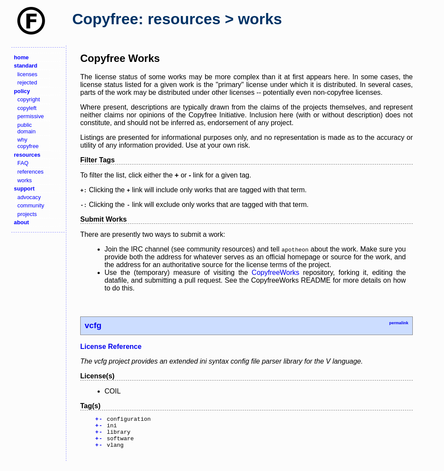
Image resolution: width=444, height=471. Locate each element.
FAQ (23, 163)
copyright (28, 99)
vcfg (93, 325)
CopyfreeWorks (275, 272)
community (30, 205)
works (24, 180)
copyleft (26, 108)
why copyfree (28, 142)
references (30, 171)
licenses (27, 74)
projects (27, 214)
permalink (398, 323)
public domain (26, 128)
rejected (27, 82)
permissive (30, 116)
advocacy (29, 197)
